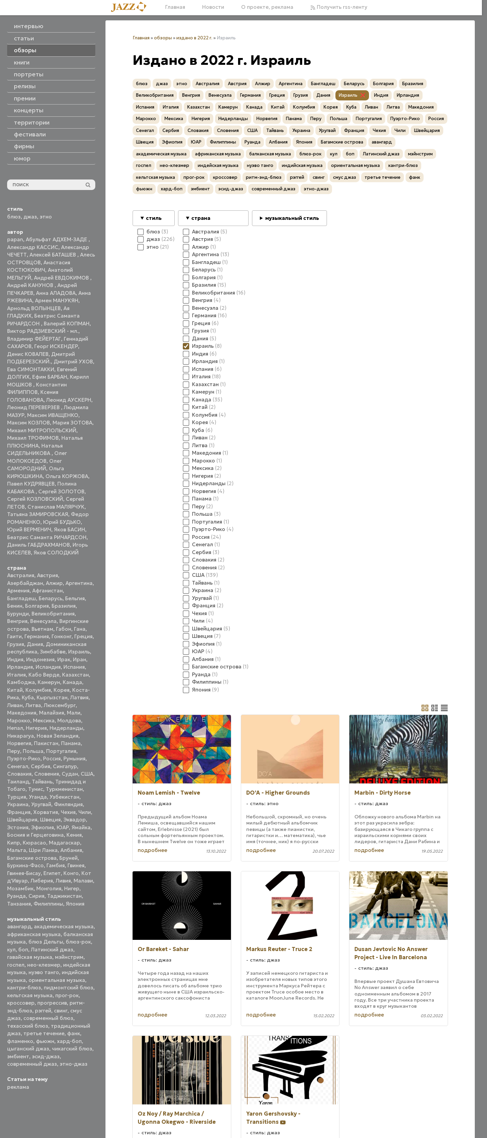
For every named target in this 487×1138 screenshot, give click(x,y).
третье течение (43, 1033)
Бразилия (64, 606)
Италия (16, 674)
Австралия (20, 575)
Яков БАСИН (69, 529)
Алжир (54, 583)
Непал (15, 728)
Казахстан (75, 674)
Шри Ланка (43, 850)
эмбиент (18, 1056)
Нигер (71, 888)
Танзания (19, 903)
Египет (52, 873)
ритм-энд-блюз (263, 177)
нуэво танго (43, 972)
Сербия (40, 766)
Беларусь (50, 598)
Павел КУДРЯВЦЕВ (31, 483)
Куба (28, 697)
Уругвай (41, 804)
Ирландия (20, 667)
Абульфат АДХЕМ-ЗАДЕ (57, 239)
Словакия (19, 774)
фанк (73, 1033)
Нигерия (36, 728)
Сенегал (17, 766)
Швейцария (22, 819)
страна (200, 218)
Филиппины (48, 903)
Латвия (79, 697)
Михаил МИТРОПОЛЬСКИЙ (41, 430)
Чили (84, 812)
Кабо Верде (43, 674)
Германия (36, 636)
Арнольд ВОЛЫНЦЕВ (34, 308)
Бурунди (18, 613)
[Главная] (131, 7)
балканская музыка (270, 154)
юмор (22, 158)
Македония (21, 712)
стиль (154, 218)
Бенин (14, 606)
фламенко (20, 1041)
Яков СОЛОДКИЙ (56, 552)
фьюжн (45, 1041)
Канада (72, 682)
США (87, 774)
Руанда (16, 896)
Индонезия (40, 659)
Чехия (68, 812)
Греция (83, 636)
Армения (18, 590)
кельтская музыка (30, 995)
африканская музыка (34, 934)
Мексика (44, 720)
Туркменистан (64, 789)
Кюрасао (34, 842)
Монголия (48, 888)
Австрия (47, 575)
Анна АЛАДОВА (56, 293)
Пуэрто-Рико (23, 758)
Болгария (37, 606)
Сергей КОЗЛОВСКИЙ (35, 499)
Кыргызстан (52, 697)
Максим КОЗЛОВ (28, 422)
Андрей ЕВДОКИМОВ (62, 277)
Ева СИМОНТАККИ (30, 369)
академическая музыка (64, 926)
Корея (62, 690)
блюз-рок (78, 941)
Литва (33, 705)
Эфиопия (42, 827)
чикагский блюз (72, 1048)
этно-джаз (73, 1064)
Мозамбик (20, 888)
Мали (73, 712)
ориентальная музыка (56, 980)
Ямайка (81, 827)
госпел (15, 965)
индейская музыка (218, 165)
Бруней (68, 858)
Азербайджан (25, 583)
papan (15, 239)
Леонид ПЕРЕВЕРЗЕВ (34, 407)
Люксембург (60, 705)
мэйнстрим (69, 957)
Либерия (42, 880)
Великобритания (53, 613)
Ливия (63, 880)
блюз (14, 216)
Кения (74, 835)
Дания (35, 644)
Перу (13, 751)
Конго (71, 873)
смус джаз (344, 177)
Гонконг (62, 636)
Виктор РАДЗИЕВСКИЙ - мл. (42, 331)
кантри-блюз (24, 987)
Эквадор (74, 819)
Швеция (50, 819)
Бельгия (75, 598)
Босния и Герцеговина (35, 835)
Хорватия (45, 812)
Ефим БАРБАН (49, 377)
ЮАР (63, 827)
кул (11, 949)
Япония (75, 903)
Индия (15, 659)
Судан (70, 774)
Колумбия (38, 690)
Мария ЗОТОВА (72, 422)
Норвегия (19, 743)
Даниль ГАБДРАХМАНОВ (38, 545)
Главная (175, 7)
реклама (18, 1087)
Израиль (79, 651)
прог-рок (67, 995)
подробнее (152, 850)
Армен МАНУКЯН (56, 300)
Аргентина (79, 583)
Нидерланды (66, 728)
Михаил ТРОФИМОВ (33, 438)
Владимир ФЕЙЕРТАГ (34, 339)
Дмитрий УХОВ (73, 361)
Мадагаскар (64, 842)
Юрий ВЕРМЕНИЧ (29, 529)
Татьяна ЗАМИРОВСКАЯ (37, 514)
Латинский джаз (52, 949)
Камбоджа (21, 682)
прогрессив (52, 1003)
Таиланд (18, 781)
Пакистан (46, 743)
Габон (63, 629)
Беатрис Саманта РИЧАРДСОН (46, 537)
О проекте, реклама (267, 7)
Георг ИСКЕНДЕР (56, 346)
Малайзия (51, 712)
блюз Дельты (45, 941)
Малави (83, 880)
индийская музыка (302, 165)
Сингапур (65, 766)
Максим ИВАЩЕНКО (52, 415)
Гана (79, 629)
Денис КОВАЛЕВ (27, 354)
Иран (79, 659)
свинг (60, 1010)
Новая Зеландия (57, 736)
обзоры (163, 38)
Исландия (48, 667)
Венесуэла (43, 621)
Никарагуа (20, 736)
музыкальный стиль (292, 218)
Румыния (74, 758)
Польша (33, 751)
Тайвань (42, 781)
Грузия (15, 644)
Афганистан (47, 590)
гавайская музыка (29, 957)
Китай (15, 690)
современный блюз (48, 1018)
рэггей (43, 1010)
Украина (17, 804)
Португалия (61, 751)
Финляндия (68, 804)
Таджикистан (64, 896)
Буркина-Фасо (25, 865)
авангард (19, 926)
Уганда (38, 797)
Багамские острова (32, 858)
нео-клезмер (43, 965)
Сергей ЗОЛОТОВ (61, 491)
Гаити (14, 636)
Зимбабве (52, 651)
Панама (71, 743)
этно (46, 216)
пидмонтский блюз (68, 987)
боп (23, 949)
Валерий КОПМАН (67, 323)
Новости (213, 7)
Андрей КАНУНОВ (31, 285)
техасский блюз (27, 1026)
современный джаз (32, 1064)
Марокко (18, 720)
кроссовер (21, 1003)
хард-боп (69, 1041)
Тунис (35, 789)
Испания (74, 667)
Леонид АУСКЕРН (68, 400)
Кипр (13, 842)
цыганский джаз (28, 1048)
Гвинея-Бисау (24, 873)
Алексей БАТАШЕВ (53, 254)
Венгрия (17, 621)
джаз (30, 216)
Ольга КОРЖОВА (66, 476)
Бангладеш (21, 598)
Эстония (17, 827)
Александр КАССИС (32, 247)
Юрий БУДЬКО (62, 522)
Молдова (69, 720)
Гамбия (55, 865)
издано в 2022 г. (194, 38)
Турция (16, 797)
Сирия (36, 896)
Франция (19, 812)
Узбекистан (64, 797)
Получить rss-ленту (338, 7)
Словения (46, 774)
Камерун (49, 682)
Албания (71, 850)
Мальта (16, 850)
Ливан (15, 705)
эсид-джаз (46, 1056)
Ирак (63, 659)
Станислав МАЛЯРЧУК (55, 507)
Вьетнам (42, 629)
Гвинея (75, 865)
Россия (52, 758)
